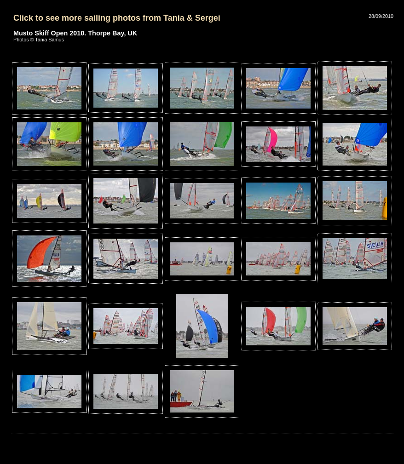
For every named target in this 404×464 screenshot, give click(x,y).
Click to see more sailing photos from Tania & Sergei (116, 18)
